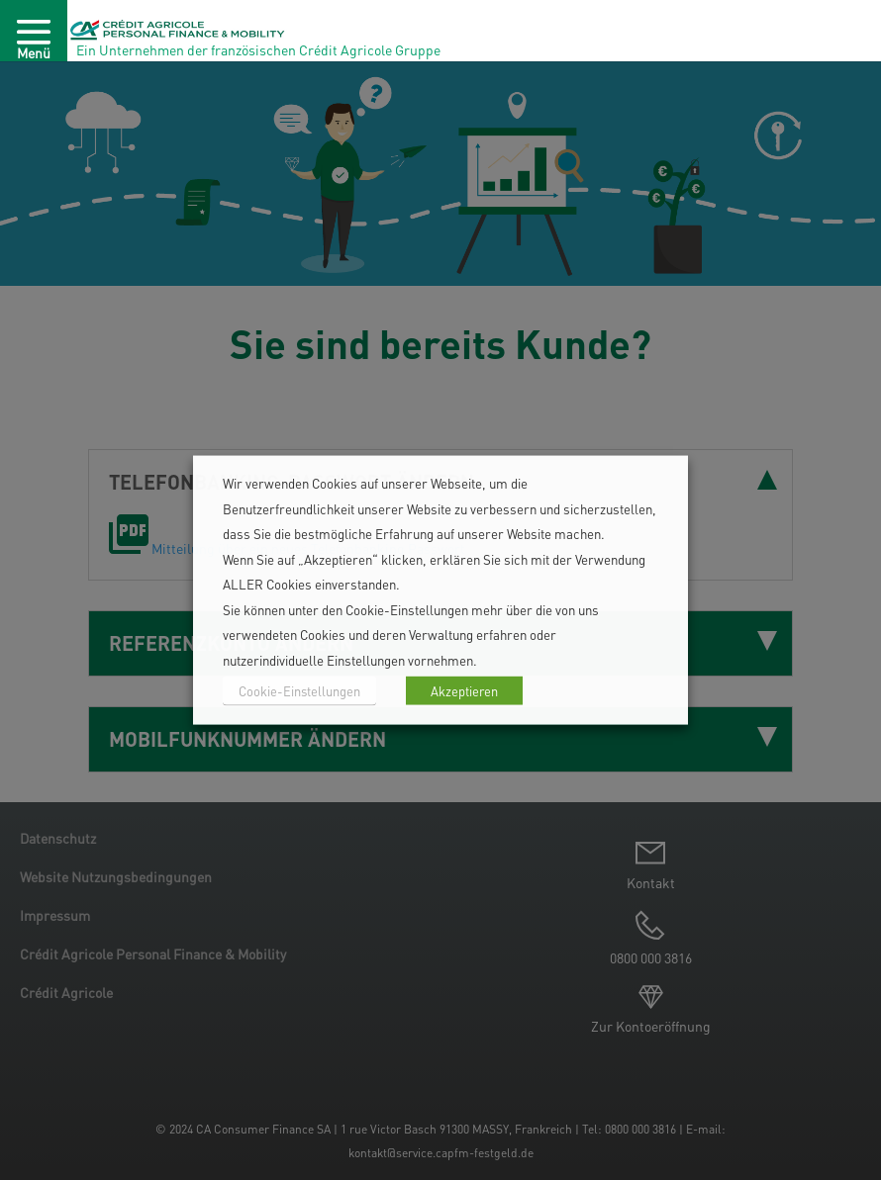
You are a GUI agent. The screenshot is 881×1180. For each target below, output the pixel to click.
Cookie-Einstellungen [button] (299, 690)
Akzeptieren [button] (464, 690)
